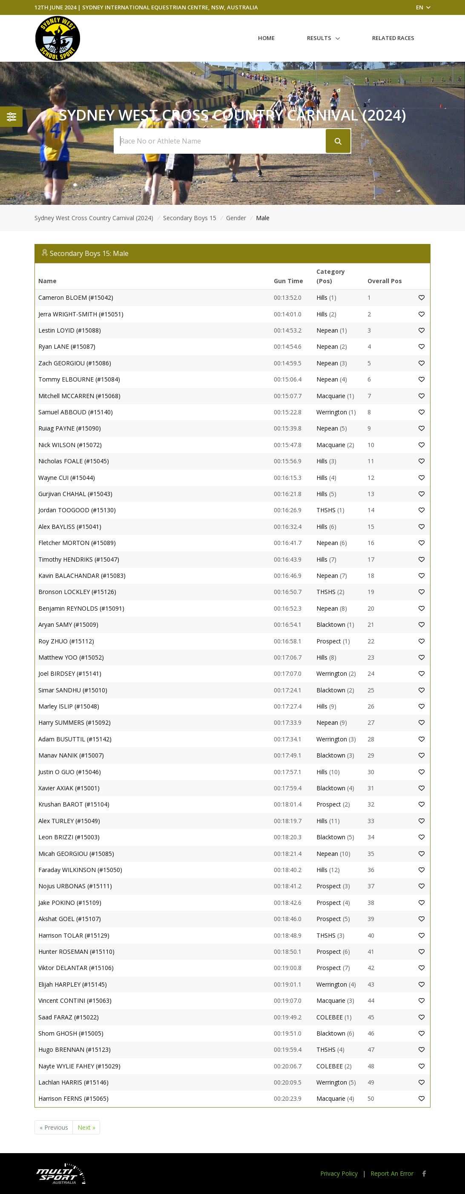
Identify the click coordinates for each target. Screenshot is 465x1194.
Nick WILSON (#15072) (70, 445)
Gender (236, 218)
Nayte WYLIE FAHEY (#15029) (79, 1066)
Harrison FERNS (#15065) (73, 1098)
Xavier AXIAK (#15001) (69, 788)
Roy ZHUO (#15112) (66, 641)
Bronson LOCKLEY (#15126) (77, 592)
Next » (86, 1127)
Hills (322, 297)
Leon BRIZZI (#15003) (69, 837)
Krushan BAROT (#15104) (73, 804)
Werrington (331, 412)
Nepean (327, 330)
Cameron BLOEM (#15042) (75, 297)
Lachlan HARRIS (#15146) (73, 1082)
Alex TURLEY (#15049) (69, 821)
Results (319, 38)
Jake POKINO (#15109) (69, 902)
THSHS (326, 510)
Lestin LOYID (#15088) (69, 330)
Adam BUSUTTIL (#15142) (75, 739)
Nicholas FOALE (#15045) (73, 461)
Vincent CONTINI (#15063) (75, 1000)
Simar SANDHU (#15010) (72, 690)
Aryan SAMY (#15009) (68, 624)
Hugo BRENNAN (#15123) (74, 1049)
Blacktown (330, 624)
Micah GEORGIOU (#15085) (76, 854)
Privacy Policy (339, 1173)
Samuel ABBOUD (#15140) (75, 412)
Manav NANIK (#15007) (71, 755)
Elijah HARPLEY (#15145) (72, 984)
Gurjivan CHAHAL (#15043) (75, 494)
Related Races (393, 38)
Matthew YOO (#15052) (71, 657)
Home (266, 38)
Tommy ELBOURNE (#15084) (79, 379)
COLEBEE (329, 1017)
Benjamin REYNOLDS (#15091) (81, 608)
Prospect (328, 641)
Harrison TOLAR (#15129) (73, 935)
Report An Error (391, 1173)
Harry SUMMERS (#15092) (74, 722)
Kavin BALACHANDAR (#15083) (82, 575)
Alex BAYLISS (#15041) (69, 526)
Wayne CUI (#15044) (66, 478)
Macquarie (330, 396)
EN (423, 7)
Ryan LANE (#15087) (66, 346)
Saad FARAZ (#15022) (68, 1017)
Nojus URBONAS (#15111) (75, 886)
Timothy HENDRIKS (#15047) (78, 559)
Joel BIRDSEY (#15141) (69, 673)
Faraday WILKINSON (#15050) (80, 870)
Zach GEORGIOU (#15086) (74, 363)
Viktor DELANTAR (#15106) (76, 968)
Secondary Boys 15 (189, 218)
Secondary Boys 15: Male (89, 253)
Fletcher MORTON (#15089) (77, 543)
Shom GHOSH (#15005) (70, 1033)
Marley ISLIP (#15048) (68, 706)
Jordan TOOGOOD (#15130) (77, 510)
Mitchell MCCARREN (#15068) (79, 396)
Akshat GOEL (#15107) (69, 919)
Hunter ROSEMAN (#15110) (76, 951)
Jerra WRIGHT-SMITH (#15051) (80, 314)
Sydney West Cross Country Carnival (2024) (93, 218)
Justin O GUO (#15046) (69, 772)
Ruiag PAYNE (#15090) (69, 428)
